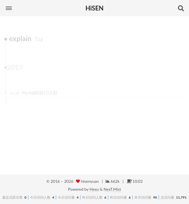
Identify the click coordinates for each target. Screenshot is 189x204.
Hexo (94, 189)
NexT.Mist (112, 189)
